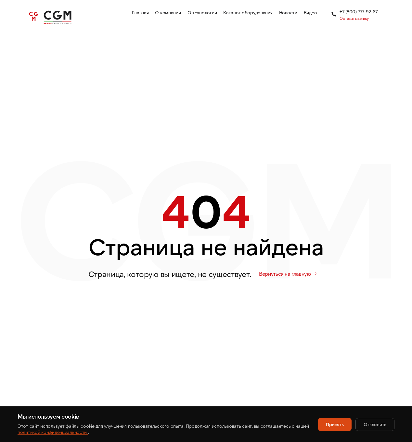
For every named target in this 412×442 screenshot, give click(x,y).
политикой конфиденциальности (53, 432)
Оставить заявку (354, 18)
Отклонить (375, 424)
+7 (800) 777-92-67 (359, 11)
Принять (334, 424)
